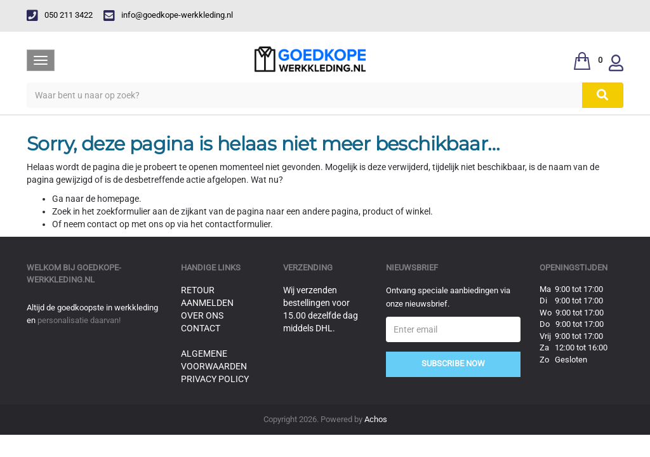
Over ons (202, 315)
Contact (200, 328)
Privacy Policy (215, 379)
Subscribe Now (453, 363)
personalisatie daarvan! (79, 320)
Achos (375, 419)
